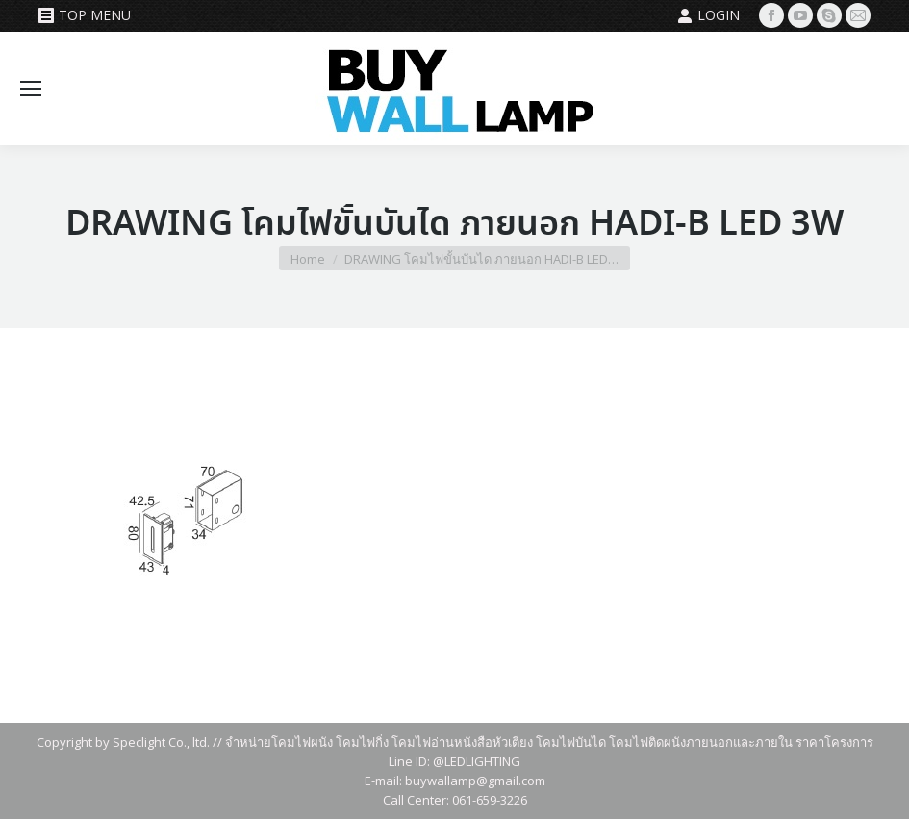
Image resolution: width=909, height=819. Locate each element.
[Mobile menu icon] (30, 88)
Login (708, 15)
